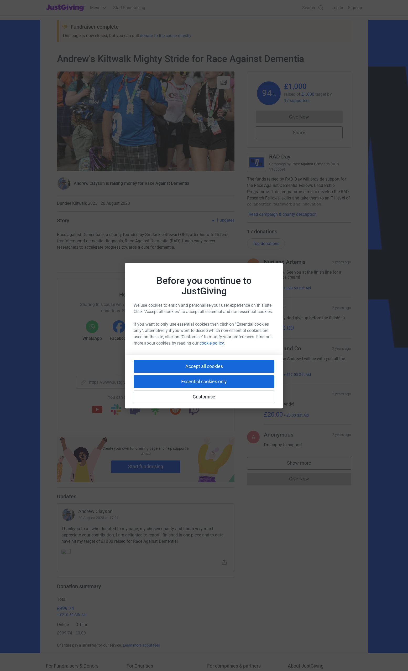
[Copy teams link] (135, 410)
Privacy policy (88, 658)
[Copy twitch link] (194, 410)
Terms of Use (58, 658)
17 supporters (297, 100)
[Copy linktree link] (155, 411)
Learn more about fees (141, 559)
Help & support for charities (152, 612)
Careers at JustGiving (307, 603)
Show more (304, 464)
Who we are (298, 593)
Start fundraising (145, 466)
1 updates (225, 220)
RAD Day (280, 156)
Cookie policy (118, 658)
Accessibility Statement (156, 658)
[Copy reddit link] (175, 410)
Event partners (220, 603)
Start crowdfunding (64, 603)
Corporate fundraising (227, 593)
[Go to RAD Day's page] (256, 162)
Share (299, 132)
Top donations (266, 243)
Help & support (59, 621)
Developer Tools (222, 612)
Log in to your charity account (154, 603)
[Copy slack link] (116, 410)
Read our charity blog (146, 621)
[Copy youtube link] (97, 410)
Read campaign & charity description (283, 214)
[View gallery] (223, 82)
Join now (135, 593)
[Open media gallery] (145, 121)
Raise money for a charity (69, 593)
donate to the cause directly (165, 35)
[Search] (313, 8)
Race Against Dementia (310, 164)
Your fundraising (61, 612)
